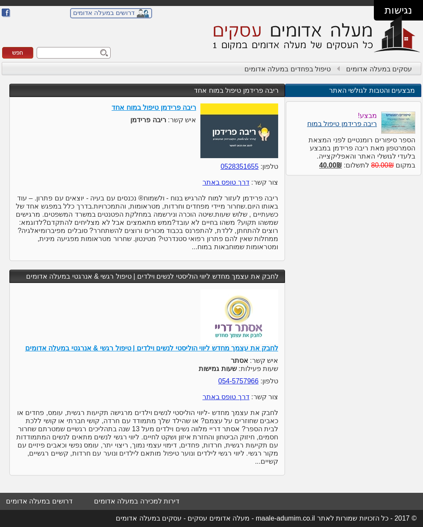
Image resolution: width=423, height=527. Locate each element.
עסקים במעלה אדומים (379, 69)
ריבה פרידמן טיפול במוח (342, 123)
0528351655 (239, 166)
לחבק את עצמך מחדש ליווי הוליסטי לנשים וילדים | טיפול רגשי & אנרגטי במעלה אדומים (152, 276)
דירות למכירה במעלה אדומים (136, 501)
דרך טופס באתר (226, 182)
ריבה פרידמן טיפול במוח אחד (236, 90)
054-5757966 (238, 381)
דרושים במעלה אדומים (104, 12)
